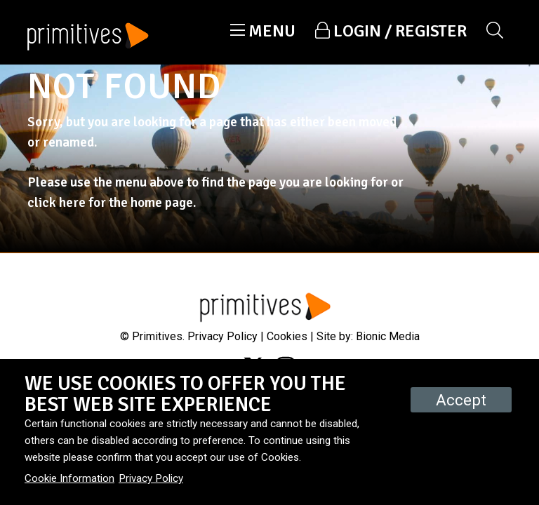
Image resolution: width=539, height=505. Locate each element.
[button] (263, 31)
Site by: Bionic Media (368, 336)
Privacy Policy (222, 336)
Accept (461, 400)
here (72, 202)
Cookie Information (69, 478)
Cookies (287, 336)
